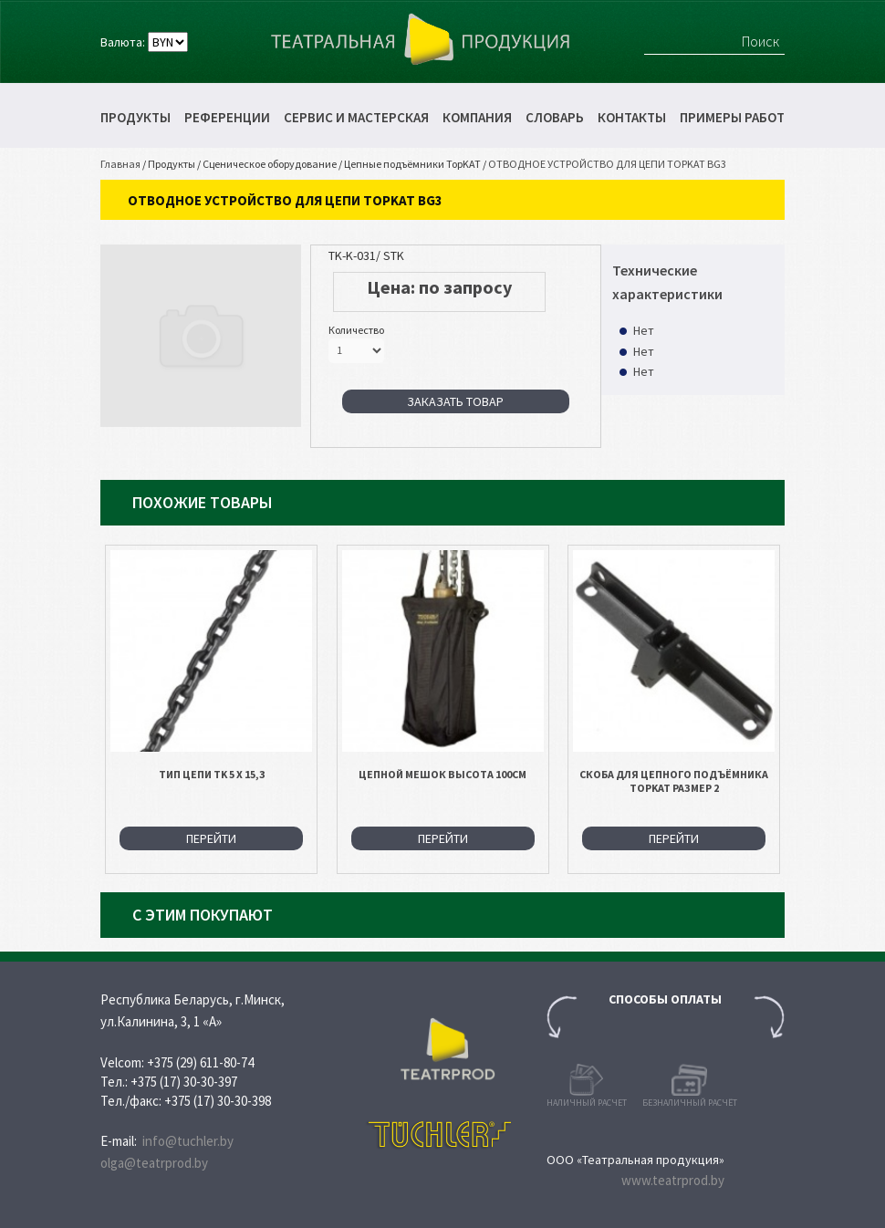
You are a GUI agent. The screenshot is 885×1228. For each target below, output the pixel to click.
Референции (227, 117)
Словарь (555, 117)
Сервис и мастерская (356, 117)
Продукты (135, 117)
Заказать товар (455, 401)
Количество (356, 330)
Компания (477, 117)
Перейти (211, 838)
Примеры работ (732, 117)
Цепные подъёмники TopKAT (412, 164)
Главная (120, 164)
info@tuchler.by (188, 1141)
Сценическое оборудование (270, 164)
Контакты (632, 117)
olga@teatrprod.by (154, 1162)
